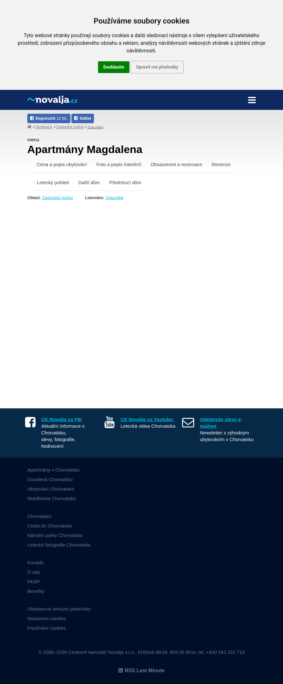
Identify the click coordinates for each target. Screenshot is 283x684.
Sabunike (95, 127)
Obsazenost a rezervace (176, 164)
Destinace (43, 127)
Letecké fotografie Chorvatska (58, 544)
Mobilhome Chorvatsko (51, 498)
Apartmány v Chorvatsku (53, 470)
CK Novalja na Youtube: (147, 419)
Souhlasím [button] (113, 67)
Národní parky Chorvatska (54, 535)
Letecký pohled (53, 182)
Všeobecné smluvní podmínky (59, 609)
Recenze (221, 164)
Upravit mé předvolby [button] (157, 67)
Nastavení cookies (46, 618)
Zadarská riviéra (69, 127)
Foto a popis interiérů (118, 164)
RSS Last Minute (141, 670)
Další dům (89, 182)
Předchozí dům (125, 182)
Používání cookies (46, 628)
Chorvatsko (39, 516)
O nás (33, 572)
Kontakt (35, 562)
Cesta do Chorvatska (49, 525)
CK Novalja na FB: (61, 419)
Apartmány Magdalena (84, 149)
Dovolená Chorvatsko (50, 479)
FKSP (33, 581)
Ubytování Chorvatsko (50, 489)
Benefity (35, 591)
